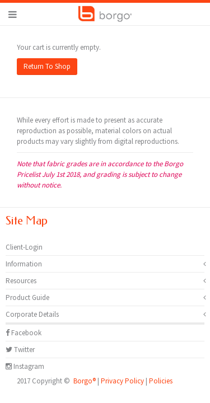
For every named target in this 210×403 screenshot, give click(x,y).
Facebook (23, 333)
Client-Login (24, 247)
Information (24, 264)
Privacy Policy (122, 381)
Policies (160, 381)
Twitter (20, 349)
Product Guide (27, 297)
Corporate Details (32, 314)
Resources (21, 280)
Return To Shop (47, 66)
